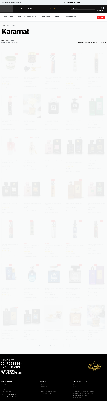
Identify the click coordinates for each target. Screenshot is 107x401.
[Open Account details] (100, 10)
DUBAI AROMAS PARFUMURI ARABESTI (11, 372)
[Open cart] (99, 8)
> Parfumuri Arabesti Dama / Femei (10, 396)
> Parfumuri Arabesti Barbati (8, 394)
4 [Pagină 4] (50, 345)
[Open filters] (103, 42)
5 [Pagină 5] (54, 345)
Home (3, 25)
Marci (8, 25)
